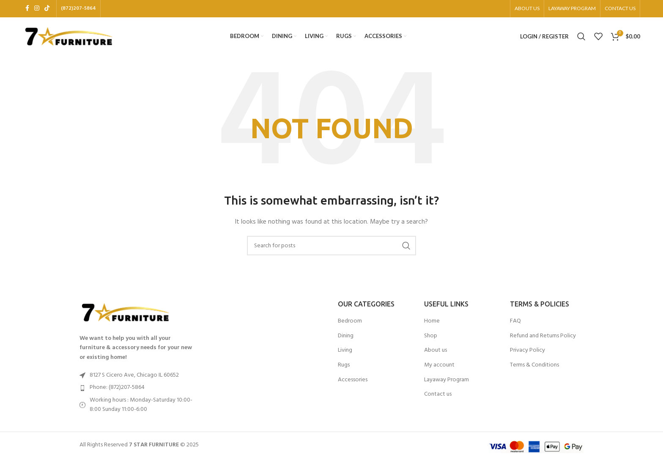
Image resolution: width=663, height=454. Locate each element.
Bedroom (350, 324)
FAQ (515, 324)
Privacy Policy (527, 353)
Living (345, 353)
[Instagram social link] (37, 9)
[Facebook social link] (27, 9)
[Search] (581, 38)
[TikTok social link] (47, 9)
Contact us (438, 397)
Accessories (352, 382)
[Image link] (126, 315)
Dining (345, 338)
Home (432, 324)
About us (435, 353)
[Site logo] (69, 38)
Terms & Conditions (534, 368)
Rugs (344, 368)
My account (439, 368)
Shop (430, 338)
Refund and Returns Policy (543, 338)
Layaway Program (446, 382)
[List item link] (137, 390)
